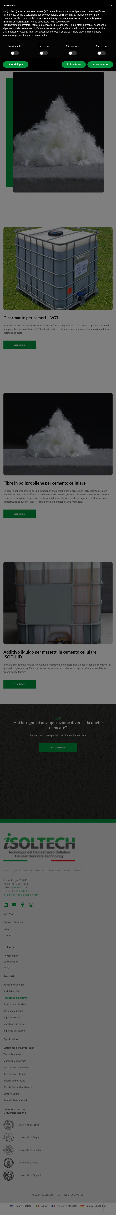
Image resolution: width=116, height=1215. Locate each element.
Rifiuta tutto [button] (74, 64)
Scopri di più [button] (15, 64)
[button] (111, 5)
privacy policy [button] (15, 14)
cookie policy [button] (62, 21)
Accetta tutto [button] (100, 64)
